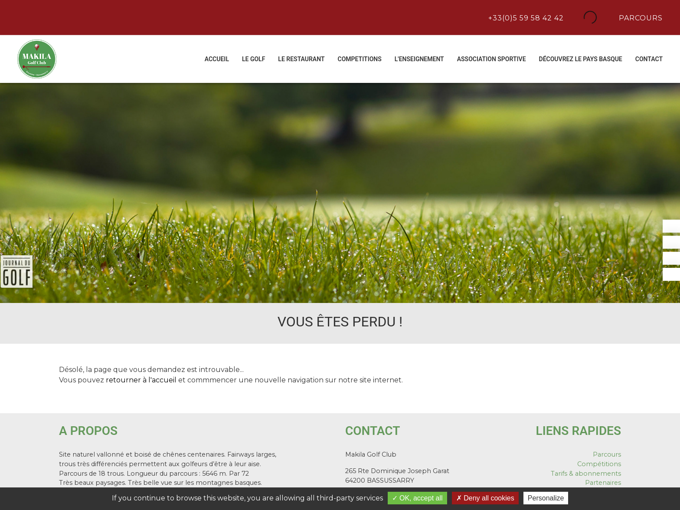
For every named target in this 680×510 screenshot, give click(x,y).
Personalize (546, 498)
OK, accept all (417, 498)
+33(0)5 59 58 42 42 (525, 17)
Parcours (640, 17)
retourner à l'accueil (141, 380)
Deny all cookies (485, 498)
